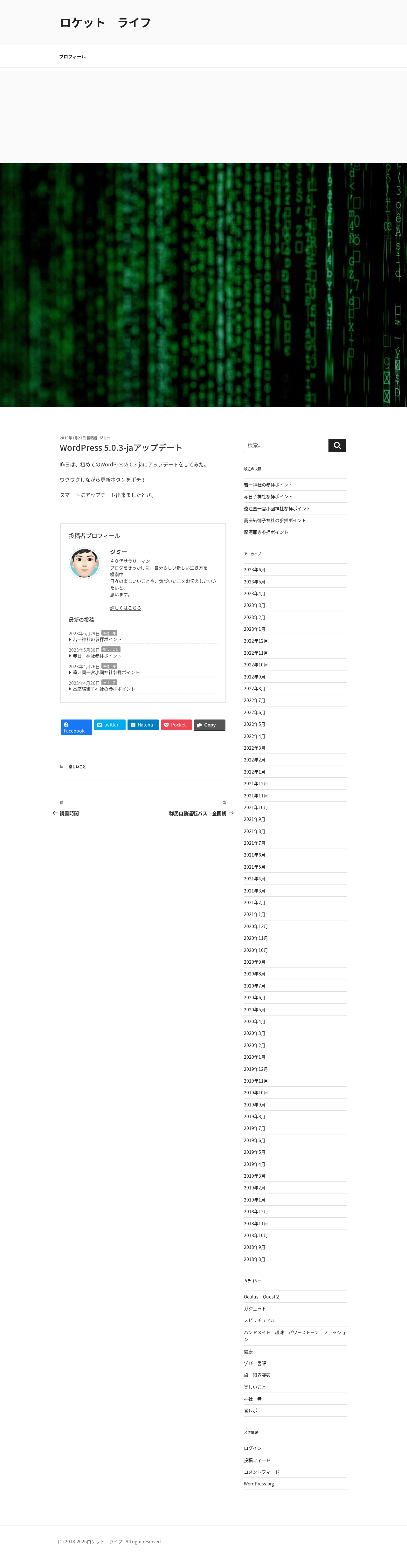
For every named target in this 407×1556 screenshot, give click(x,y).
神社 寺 (109, 632)
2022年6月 (255, 712)
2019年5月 (255, 1152)
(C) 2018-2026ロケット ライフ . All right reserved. (110, 1541)
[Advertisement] (203, 115)
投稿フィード (257, 1460)
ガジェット (255, 1308)
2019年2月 (255, 1187)
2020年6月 (255, 997)
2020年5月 (255, 1009)
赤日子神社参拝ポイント (97, 655)
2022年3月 (255, 748)
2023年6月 (255, 569)
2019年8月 (255, 1116)
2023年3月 (255, 605)
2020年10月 (256, 950)
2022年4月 (255, 736)
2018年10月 (256, 1235)
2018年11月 (256, 1223)
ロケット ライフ (105, 22)
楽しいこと (111, 649)
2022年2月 (255, 759)
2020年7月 (255, 985)
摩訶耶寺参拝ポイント (266, 532)
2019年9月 (255, 1104)
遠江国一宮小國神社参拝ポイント (106, 672)
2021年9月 (255, 819)
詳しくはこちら (125, 607)
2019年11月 (256, 1080)
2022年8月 (255, 688)
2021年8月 (255, 831)
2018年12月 (256, 1211)
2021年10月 (256, 807)
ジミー (105, 438)
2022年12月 (256, 640)
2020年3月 (255, 1033)
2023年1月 (255, 629)
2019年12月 (256, 1069)
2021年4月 (255, 878)
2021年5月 (255, 867)
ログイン (253, 1448)
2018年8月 (255, 1259)
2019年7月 (255, 1128)
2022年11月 (256, 653)
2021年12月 (256, 783)
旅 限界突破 (257, 1375)
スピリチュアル (259, 1320)
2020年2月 (255, 1045)
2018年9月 (255, 1247)
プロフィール (72, 56)
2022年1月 (255, 771)
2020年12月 (256, 926)
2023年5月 (255, 581)
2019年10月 (256, 1092)
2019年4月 (255, 1164)
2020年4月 (255, 1021)
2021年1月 (255, 914)
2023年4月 (255, 593)
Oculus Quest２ (262, 1296)
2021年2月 (255, 902)
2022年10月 (256, 664)
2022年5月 (255, 724)
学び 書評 (255, 1363)
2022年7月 (255, 700)
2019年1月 (255, 1199)
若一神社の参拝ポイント (97, 639)
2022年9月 (255, 676)
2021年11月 (256, 795)
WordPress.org (259, 1483)
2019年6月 (255, 1140)
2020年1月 (255, 1057)
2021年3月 (255, 890)
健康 (248, 1351)
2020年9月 (255, 962)
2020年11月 (256, 938)
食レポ (250, 1410)
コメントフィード (261, 1472)
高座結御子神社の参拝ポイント (104, 688)
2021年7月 (255, 843)
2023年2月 (255, 617)
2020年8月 (255, 973)
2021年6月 (255, 854)
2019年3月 (255, 1176)
